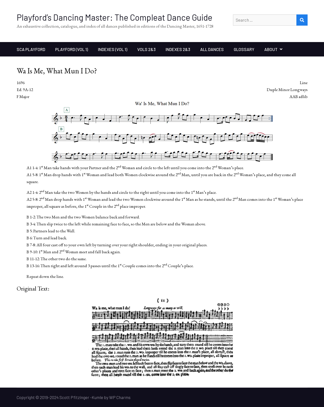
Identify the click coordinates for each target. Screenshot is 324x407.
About (271, 49)
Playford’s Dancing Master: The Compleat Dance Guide (114, 17)
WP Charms (120, 397)
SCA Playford (31, 49)
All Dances (212, 49)
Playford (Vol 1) (71, 49)
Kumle (97, 397)
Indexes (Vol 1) (112, 49)
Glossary (244, 49)
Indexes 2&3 (178, 49)
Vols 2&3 (146, 49)
